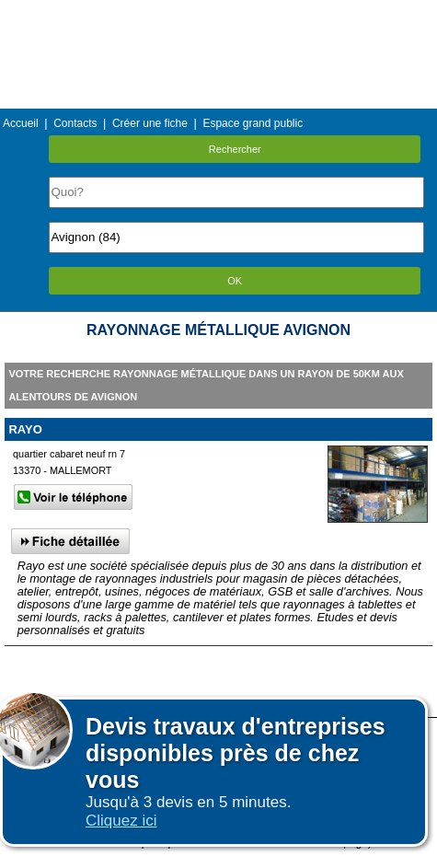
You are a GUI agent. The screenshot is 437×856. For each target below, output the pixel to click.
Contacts (75, 123)
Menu (218, 13)
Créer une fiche (150, 123)
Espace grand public (252, 123)
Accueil (21, 123)
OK (234, 280)
